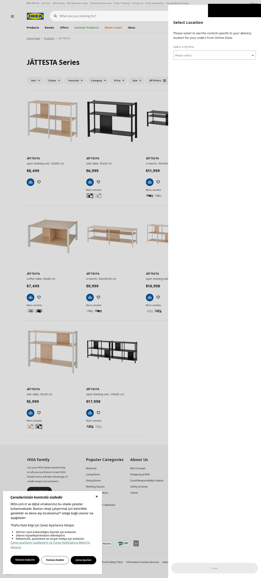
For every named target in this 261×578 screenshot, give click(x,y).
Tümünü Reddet (55, 560)
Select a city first (185, 42)
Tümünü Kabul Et (25, 559)
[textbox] (215, 50)
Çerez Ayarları (83, 560)
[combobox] (215, 50)
